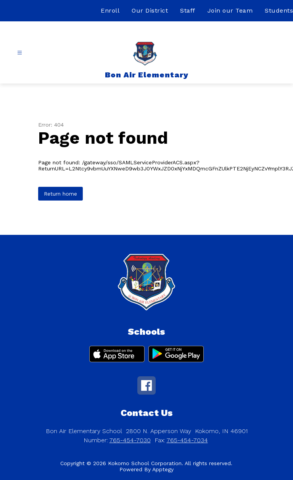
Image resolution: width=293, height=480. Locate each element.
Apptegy (163, 469)
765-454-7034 (187, 440)
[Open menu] (19, 52)
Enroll (110, 10)
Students (279, 10)
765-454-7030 (130, 440)
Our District (150, 10)
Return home (60, 194)
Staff (187, 10)
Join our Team (230, 10)
